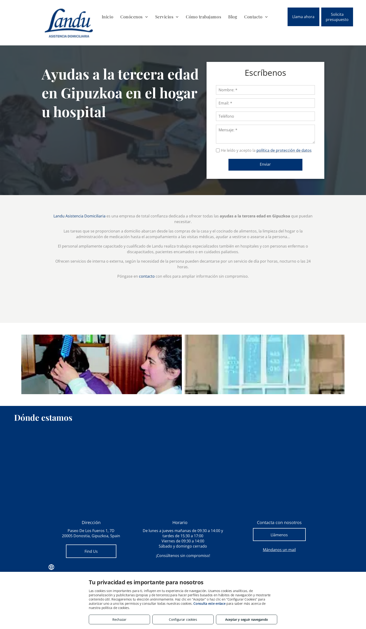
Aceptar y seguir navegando (246, 619)
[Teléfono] (273, 116)
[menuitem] (107, 16)
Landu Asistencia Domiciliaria (79, 216)
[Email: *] (273, 103)
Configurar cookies (183, 619)
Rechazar (119, 619)
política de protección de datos (291, 150)
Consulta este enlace (209, 603)
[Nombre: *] (273, 90)
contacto (147, 276)
